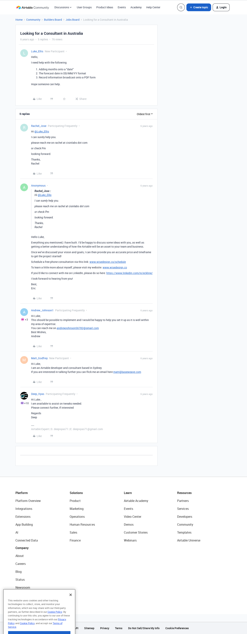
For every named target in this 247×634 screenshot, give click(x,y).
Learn (128, 493)
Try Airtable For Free (29, 595)
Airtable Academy (136, 501)
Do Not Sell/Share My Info (144, 628)
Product (75, 501)
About (19, 556)
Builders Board (53, 19)
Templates (184, 532)
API (76, 628)
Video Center (132, 516)
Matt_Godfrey (39, 358)
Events (122, 7)
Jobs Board (73, 19)
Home (19, 19)
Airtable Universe (188, 540)
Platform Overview (28, 501)
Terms (118, 628)
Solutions (76, 493)
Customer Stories (136, 532)
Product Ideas (104, 7)
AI (16, 532)
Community (33, 19)
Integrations (23, 509)
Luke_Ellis (37, 51)
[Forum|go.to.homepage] (32, 7)
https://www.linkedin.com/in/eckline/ (129, 273)
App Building (24, 524)
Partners (183, 501)
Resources (184, 493)
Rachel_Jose (38, 126)
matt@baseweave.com (127, 372)
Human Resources (82, 524)
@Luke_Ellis (41, 131)
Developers (184, 516)
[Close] (70, 604)
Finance (75, 540)
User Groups (84, 7)
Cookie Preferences (177, 628)
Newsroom (22, 587)
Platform (21, 493)
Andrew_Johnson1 (42, 310)
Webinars (130, 540)
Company (22, 548)
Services (183, 509)
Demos (129, 524)
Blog (18, 571)
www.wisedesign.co (115, 267)
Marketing (77, 509)
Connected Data (26, 540)
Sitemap (89, 628)
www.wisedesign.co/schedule (108, 262)
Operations (77, 516)
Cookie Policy (54, 621)
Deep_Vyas (37, 394)
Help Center (153, 7)
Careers (20, 564)
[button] (198, 7)
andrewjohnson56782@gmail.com (78, 328)
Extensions (22, 516)
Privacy (104, 628)
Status (20, 579)
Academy (136, 7)
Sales (73, 532)
